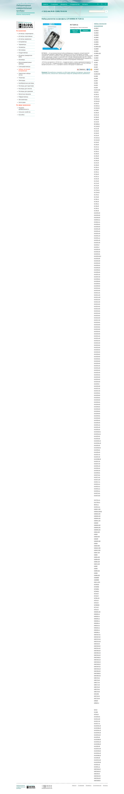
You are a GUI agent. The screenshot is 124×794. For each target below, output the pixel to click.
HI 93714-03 (97, 308)
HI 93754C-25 (97, 730)
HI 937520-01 (97, 431)
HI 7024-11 (96, 105)
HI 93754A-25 (97, 725)
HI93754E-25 (97, 771)
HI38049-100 (97, 525)
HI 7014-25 (96, 101)
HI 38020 (96, 32)
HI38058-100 (97, 529)
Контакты (85, 4)
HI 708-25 (96, 117)
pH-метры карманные (25, 39)
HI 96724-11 (97, 486)
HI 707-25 (96, 115)
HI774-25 (96, 607)
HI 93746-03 (97, 409)
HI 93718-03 (97, 324)
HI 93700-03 (97, 226)
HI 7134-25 (96, 126)
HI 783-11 (96, 203)
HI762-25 (96, 602)
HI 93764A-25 (97, 741)
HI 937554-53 (97, 447)
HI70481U (96, 591)
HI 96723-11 (97, 484)
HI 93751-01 (97, 425)
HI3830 (96, 543)
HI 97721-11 (97, 500)
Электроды (22, 80)
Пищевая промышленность (24, 108)
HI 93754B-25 (97, 728)
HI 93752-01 (97, 429)
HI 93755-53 (97, 445)
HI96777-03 (97, 684)
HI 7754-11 (96, 190)
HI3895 (96, 568)
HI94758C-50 (97, 675)
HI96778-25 (97, 687)
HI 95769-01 (97, 472)
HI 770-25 (96, 181)
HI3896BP (96, 577)
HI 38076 (96, 60)
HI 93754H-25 (97, 732)
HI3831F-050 (97, 548)
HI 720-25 (96, 133)
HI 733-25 (96, 149)
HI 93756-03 (97, 452)
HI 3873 (96, 85)
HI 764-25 (96, 174)
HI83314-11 (97, 625)
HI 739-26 (96, 158)
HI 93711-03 (97, 295)
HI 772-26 (96, 185)
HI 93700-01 (97, 224)
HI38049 (96, 523)
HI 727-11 (96, 146)
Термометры (22, 44)
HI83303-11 (97, 616)
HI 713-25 (96, 121)
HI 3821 (96, 62)
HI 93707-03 (97, 276)
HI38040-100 (97, 518)
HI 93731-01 (97, 365)
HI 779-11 (96, 194)
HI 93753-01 (97, 436)
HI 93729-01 (97, 358)
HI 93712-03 (97, 301)
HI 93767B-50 (97, 751)
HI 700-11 (96, 94)
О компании (54, 4)
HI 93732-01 (97, 370)
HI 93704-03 (97, 263)
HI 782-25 (96, 201)
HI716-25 (96, 593)
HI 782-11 (96, 199)
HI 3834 (96, 76)
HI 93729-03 (97, 361)
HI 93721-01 (97, 336)
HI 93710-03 (97, 290)
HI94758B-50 (97, 673)
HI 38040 (96, 37)
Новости (45, 4)
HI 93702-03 (97, 251)
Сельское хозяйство (24, 112)
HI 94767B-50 (97, 762)
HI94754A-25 (97, 655)
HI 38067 (96, 58)
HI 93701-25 (97, 240)
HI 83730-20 (97, 213)
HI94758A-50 (97, 671)
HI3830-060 (97, 545)
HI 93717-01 (97, 721)
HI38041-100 (97, 520)
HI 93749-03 (97, 418)
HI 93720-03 (97, 333)
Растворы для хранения (26, 91)
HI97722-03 (97, 698)
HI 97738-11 (97, 502)
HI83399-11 (97, 632)
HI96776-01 (97, 678)
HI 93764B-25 (97, 744)
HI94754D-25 (97, 662)
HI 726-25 (96, 144)
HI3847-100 (97, 552)
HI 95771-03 (97, 479)
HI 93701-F (96, 244)
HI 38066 (96, 55)
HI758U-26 (96, 598)
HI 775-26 (96, 187)
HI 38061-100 (97, 53)
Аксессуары (22, 102)
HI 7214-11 (96, 137)
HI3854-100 (97, 557)
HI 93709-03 (97, 285)
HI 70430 (96, 110)
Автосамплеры (23, 99)
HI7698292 (96, 605)
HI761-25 (96, 600)
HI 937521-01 (97, 434)
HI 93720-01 (97, 331)
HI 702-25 (96, 103)
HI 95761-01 (97, 764)
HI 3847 (96, 80)
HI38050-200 (97, 527)
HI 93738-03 (97, 395)
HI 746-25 (96, 160)
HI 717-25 (96, 128)
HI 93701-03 (97, 233)
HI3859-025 (97, 559)
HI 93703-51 (97, 254)
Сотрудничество (74, 4)
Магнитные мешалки (25, 94)
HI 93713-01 (97, 304)
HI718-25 (96, 596)
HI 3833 (96, 712)
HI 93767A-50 (97, 748)
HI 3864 (96, 83)
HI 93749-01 (97, 415)
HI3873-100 (97, 564)
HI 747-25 (96, 162)
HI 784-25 (96, 210)
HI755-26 (96, 714)
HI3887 (96, 566)
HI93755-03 (97, 773)
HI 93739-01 (97, 397)
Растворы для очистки (25, 88)
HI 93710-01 (97, 288)
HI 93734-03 (97, 381)
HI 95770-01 (97, 475)
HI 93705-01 (97, 265)
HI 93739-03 (97, 399)
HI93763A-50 (97, 776)
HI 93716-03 (97, 317)
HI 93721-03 (97, 338)
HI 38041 (96, 39)
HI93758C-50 (97, 652)
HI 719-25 (96, 130)
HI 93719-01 (97, 327)
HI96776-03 (97, 680)
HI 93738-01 (97, 393)
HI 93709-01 (97, 283)
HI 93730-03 (97, 363)
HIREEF (96, 700)
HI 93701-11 (97, 238)
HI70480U (96, 589)
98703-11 (96, 504)
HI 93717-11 (97, 723)
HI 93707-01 (97, 274)
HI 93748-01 (97, 411)
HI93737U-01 (97, 639)
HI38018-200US (98, 511)
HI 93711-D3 (97, 297)
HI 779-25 (96, 197)
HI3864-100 (97, 561)
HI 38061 (96, 51)
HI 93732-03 (97, 372)
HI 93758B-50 (97, 459)
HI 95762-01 (97, 468)
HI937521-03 (97, 648)
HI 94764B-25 (97, 755)
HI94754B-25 (97, 657)
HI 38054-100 (97, 46)
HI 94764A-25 (97, 753)
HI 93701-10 (97, 235)
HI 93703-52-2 (97, 256)
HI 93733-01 (97, 374)
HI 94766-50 (97, 757)
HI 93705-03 (97, 267)
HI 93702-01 (97, 249)
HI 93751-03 (97, 427)
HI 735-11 (96, 151)
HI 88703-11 (97, 219)
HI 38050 (96, 42)
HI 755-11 (96, 167)
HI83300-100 (97, 611)
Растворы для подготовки (26, 86)
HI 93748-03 (97, 413)
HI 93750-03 (97, 422)
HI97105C (96, 694)
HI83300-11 (97, 614)
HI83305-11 (97, 618)
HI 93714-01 (97, 306)
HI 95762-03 (97, 470)
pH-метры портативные (25, 36)
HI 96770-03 (97, 495)
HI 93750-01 (97, 420)
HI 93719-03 (97, 329)
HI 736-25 (96, 156)
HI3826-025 (97, 536)
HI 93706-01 (97, 270)
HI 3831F (96, 69)
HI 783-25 (96, 206)
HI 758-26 (96, 169)
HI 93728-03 (97, 356)
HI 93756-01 (97, 450)
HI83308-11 (97, 623)
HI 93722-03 (97, 342)
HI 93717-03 (97, 320)
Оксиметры (22, 47)
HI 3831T (96, 71)
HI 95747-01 (97, 461)
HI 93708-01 (97, 279)
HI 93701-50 (97, 242)
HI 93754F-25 (97, 440)
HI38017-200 (97, 509)
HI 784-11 (96, 208)
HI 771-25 (96, 183)
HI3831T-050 (97, 550)
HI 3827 (96, 67)
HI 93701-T (96, 247)
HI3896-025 (97, 575)
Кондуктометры (23, 52)
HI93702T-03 (97, 637)
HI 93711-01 (97, 292)
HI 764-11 (96, 172)
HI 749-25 (96, 165)
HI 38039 (96, 35)
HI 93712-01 (97, 299)
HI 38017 (96, 28)
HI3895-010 (97, 570)
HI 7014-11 (96, 99)
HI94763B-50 (97, 780)
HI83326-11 (97, 630)
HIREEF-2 (96, 703)
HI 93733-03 (97, 377)
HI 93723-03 (97, 347)
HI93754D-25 (97, 769)
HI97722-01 (97, 696)
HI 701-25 (96, 96)
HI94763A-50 (97, 778)
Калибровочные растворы (26, 83)
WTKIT (95, 709)
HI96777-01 (97, 682)
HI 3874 (96, 87)
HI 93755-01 (97, 737)
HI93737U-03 (97, 641)
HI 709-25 (96, 119)
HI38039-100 (97, 516)
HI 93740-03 (97, 404)
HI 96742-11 (97, 488)
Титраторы (22, 77)
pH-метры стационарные (26, 33)
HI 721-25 (96, 135)
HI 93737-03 (97, 390)
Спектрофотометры (24, 66)
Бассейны (21, 114)
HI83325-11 (97, 627)
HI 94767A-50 (97, 760)
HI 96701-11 (97, 766)
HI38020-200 (97, 513)
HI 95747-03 (97, 463)
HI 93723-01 (97, 345)
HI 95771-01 (97, 477)
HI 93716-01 (97, 315)
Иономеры (22, 59)
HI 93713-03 (97, 719)
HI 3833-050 (97, 73)
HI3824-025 (97, 532)
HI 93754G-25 (97, 443)
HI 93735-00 (97, 386)
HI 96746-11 (97, 491)
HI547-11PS (97, 582)
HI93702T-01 (97, 634)
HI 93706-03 (97, 272)
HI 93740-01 (97, 402)
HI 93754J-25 (97, 735)
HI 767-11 (96, 176)
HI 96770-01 (97, 493)
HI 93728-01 (97, 354)
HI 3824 (96, 64)
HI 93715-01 (97, 311)
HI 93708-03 (97, 281)
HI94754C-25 (97, 659)
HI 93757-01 (97, 454)
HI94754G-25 (97, 668)
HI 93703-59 (97, 260)
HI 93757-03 (97, 456)
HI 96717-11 (97, 482)
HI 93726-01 (97, 349)
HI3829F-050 (97, 541)
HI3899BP (96, 580)
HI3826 (96, 534)
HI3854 (96, 554)
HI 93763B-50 (97, 739)
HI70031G (96, 584)
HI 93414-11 (97, 222)
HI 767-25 (96, 178)
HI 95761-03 (97, 466)
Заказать (85, 30)
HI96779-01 (97, 689)
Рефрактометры (23, 97)
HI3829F (96, 539)
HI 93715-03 (97, 313)
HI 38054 (96, 44)
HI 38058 (96, 48)
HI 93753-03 (97, 438)
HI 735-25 (96, 153)
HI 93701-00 (97, 229)
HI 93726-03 (97, 352)
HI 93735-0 (96, 384)
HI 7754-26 (96, 192)
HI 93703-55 (97, 258)
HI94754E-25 (97, 664)
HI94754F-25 (97, 666)
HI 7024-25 (96, 108)
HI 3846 (96, 78)
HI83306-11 (97, 621)
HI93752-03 (97, 643)
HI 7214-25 (96, 140)
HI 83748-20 (97, 217)
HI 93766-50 (97, 746)
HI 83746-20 (97, 215)
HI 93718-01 (97, 322)
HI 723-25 (96, 142)
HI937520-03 (97, 646)
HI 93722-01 (97, 340)
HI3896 (96, 573)
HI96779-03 (97, 691)
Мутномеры (22, 50)
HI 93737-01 (97, 388)
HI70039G (96, 586)
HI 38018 (96, 30)
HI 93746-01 (97, 406)
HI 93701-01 (97, 231)
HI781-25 (96, 609)
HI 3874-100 (97, 89)
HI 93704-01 (97, 716)
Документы (64, 4)
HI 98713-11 (97, 507)
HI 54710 (96, 92)
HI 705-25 (96, 112)
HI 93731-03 (97, 368)
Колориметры (23, 41)
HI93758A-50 (97, 650)
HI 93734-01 (97, 379)
